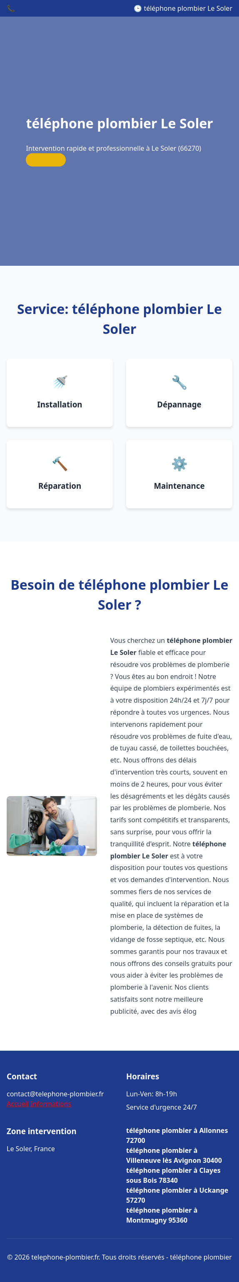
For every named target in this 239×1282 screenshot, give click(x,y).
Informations (50, 1103)
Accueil (18, 1103)
